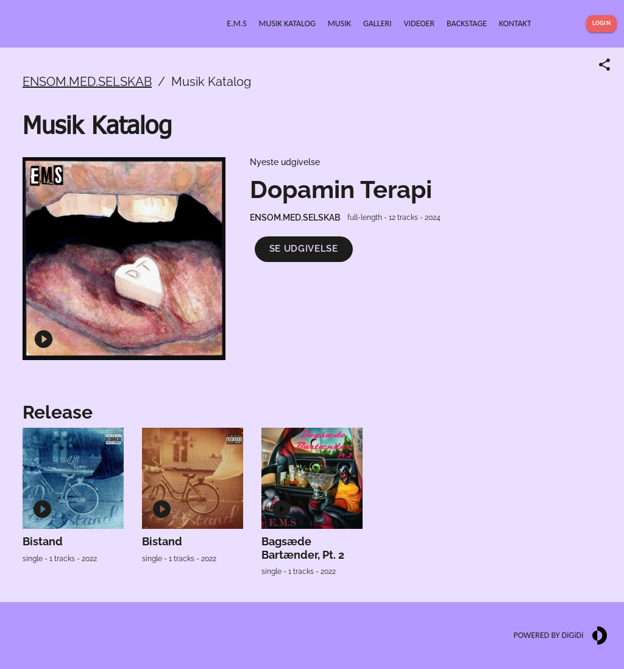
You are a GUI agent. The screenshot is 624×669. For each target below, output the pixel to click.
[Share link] (604, 64)
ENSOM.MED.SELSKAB (87, 81)
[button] (304, 248)
